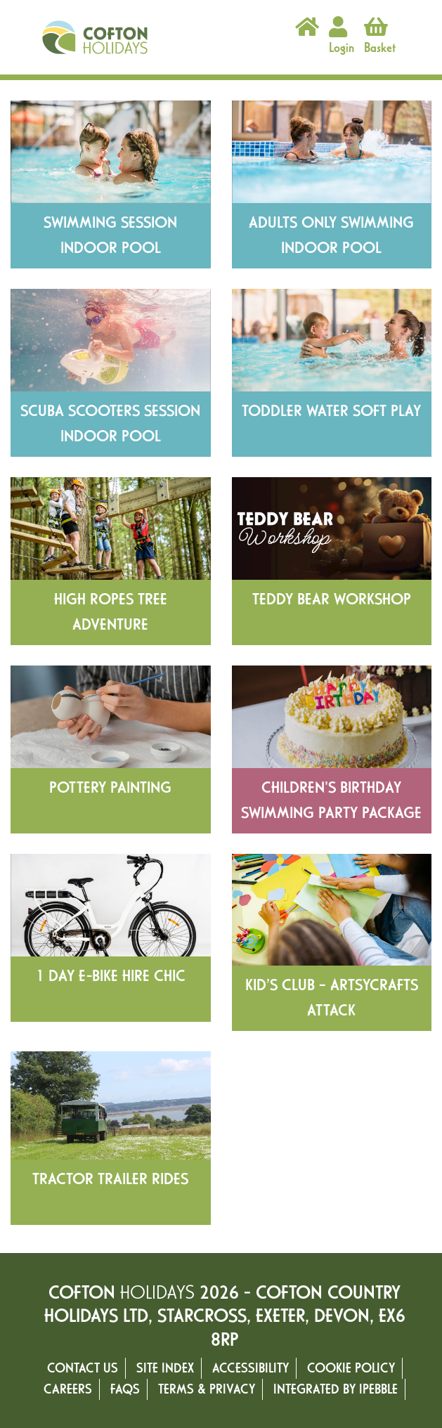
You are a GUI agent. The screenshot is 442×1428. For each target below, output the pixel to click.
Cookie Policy (351, 1368)
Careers (68, 1389)
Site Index (165, 1368)
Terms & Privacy (206, 1389)
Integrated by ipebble (335, 1389)
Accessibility (250, 1368)
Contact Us (82, 1368)
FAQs (125, 1389)
